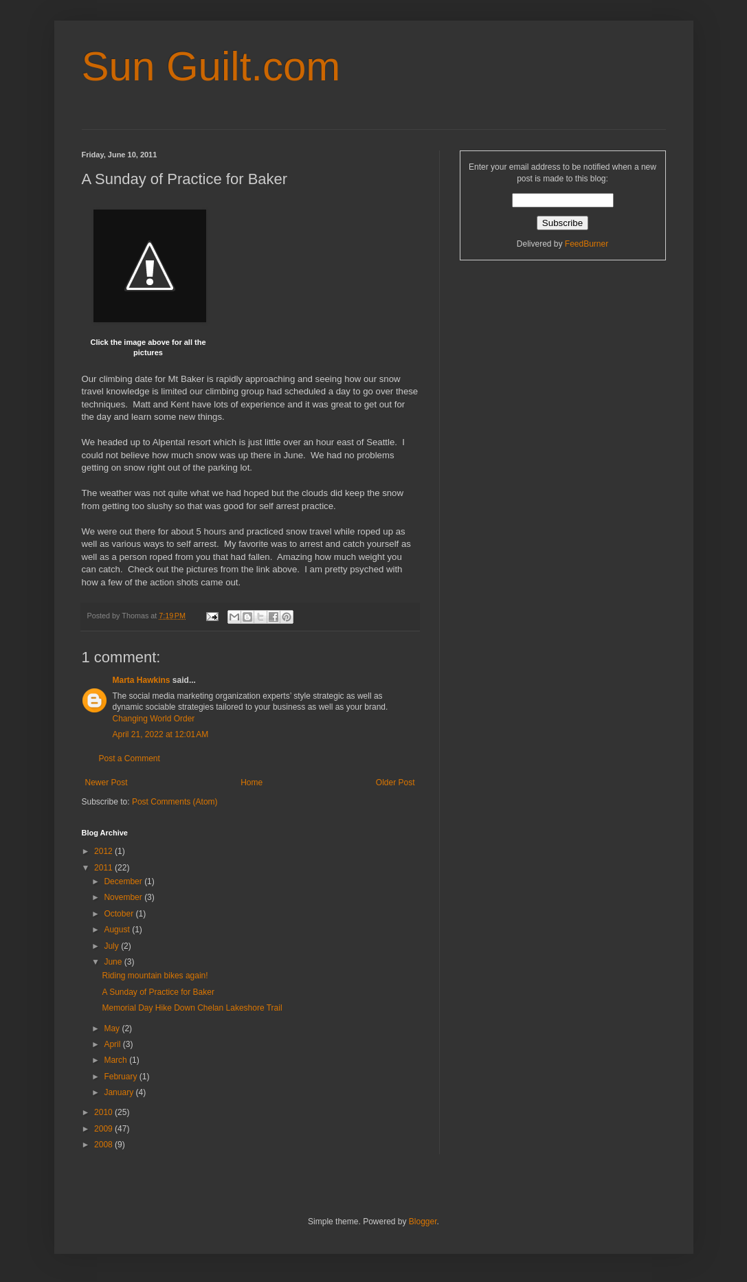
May (113, 1028)
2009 (104, 1129)
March (116, 1060)
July (112, 946)
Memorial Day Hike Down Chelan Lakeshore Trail (192, 1008)
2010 (104, 1112)
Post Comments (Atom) (175, 802)
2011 (104, 868)
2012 (104, 851)
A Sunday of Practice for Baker (158, 992)
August (118, 929)
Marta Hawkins (141, 680)
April (113, 1044)
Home (252, 782)
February (121, 1076)
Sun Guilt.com (211, 66)
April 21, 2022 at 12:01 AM (161, 734)
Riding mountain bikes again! (155, 975)
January (119, 1092)
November (124, 897)
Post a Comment (129, 758)
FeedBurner (586, 244)
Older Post (395, 782)
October (119, 914)
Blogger (423, 1221)
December (124, 881)
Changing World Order (154, 718)
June (114, 962)
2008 (104, 1144)
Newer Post (106, 782)
